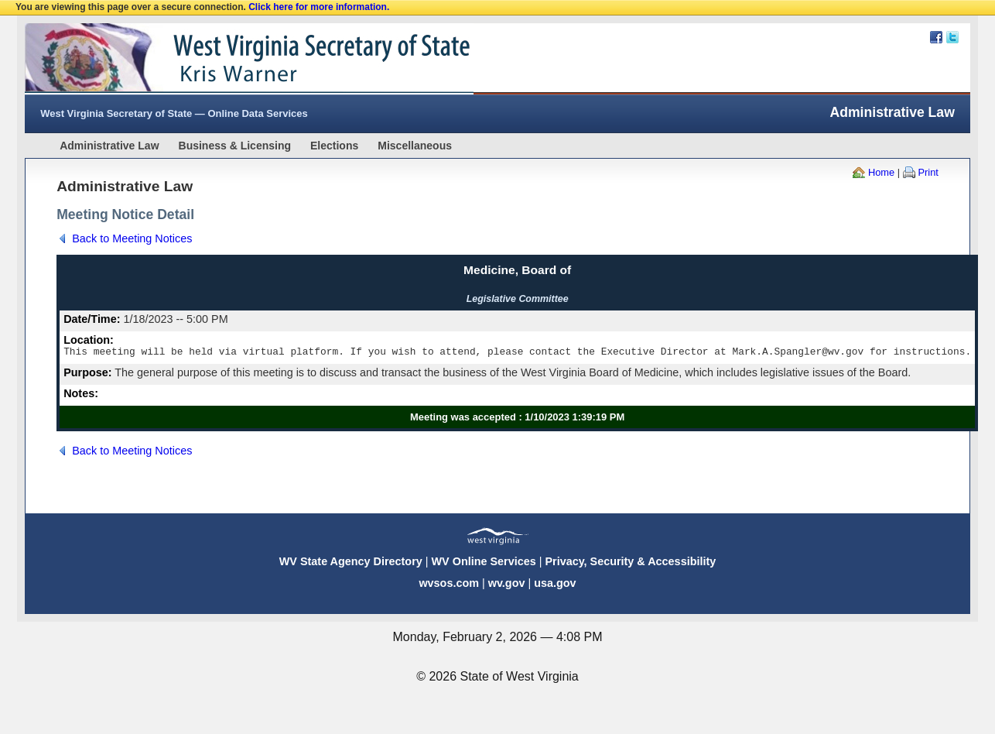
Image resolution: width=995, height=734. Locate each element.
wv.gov (506, 585)
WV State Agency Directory (350, 563)
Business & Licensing (235, 145)
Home (881, 172)
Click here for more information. (318, 7)
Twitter (952, 37)
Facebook (936, 37)
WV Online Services (484, 563)
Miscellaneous (415, 145)
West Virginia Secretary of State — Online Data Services (174, 113)
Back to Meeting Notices (132, 238)
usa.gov (555, 585)
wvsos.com (449, 585)
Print (928, 172)
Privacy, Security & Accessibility (630, 563)
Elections (334, 145)
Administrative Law (109, 145)
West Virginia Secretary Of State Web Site (224, 58)
